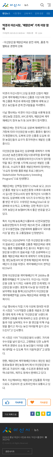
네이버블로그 (38, 414)
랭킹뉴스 (6, 13)
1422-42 (6, 439)
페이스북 (32, 414)
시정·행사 (17, 13)
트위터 (48, 414)
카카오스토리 (43, 414)
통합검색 (42, 5)
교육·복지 (28, 13)
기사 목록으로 (11, 414)
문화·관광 (39, 13)
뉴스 (15, 5)
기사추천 (19, 402)
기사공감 (44, 402)
